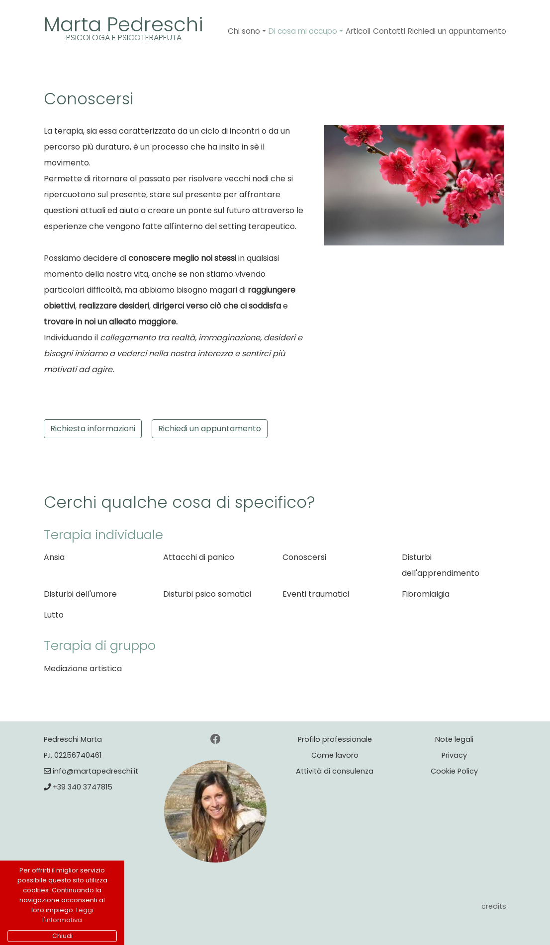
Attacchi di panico (198, 557)
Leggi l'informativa (67, 915)
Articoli (358, 31)
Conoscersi (304, 557)
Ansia (54, 557)
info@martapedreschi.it (91, 771)
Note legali (454, 739)
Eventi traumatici (315, 594)
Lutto (54, 615)
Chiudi (62, 936)
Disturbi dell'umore (80, 594)
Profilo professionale (335, 739)
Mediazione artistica (83, 668)
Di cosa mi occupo (303, 31)
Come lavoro (335, 755)
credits (493, 906)
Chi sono (244, 31)
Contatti (389, 31)
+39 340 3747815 (78, 787)
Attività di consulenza (334, 771)
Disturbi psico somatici (207, 594)
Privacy (454, 755)
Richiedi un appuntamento (457, 31)
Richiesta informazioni (92, 428)
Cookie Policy (454, 771)
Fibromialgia (426, 594)
